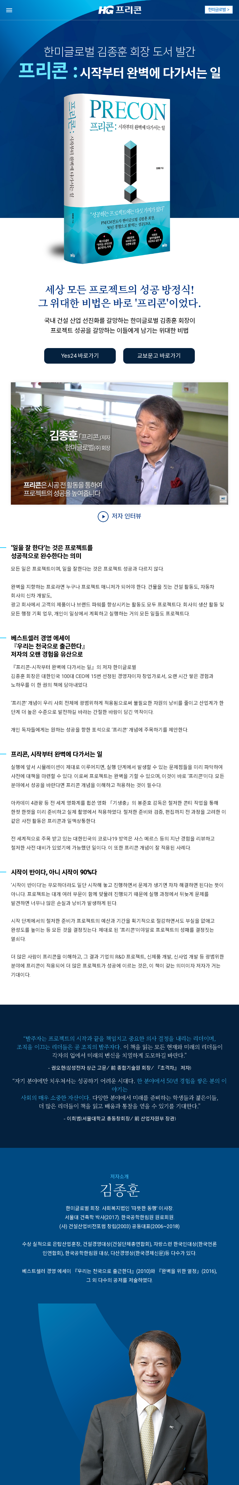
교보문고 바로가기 (159, 355)
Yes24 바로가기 (80, 355)
